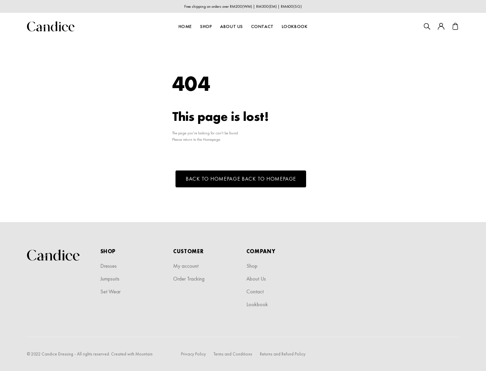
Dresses (108, 265)
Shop (206, 26)
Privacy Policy (193, 354)
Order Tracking (189, 278)
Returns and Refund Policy (282, 354)
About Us (231, 26)
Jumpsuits (109, 278)
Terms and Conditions (233, 354)
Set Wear (110, 291)
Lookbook (294, 26)
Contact (262, 26)
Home (185, 26)
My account (185, 265)
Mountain (144, 354)
